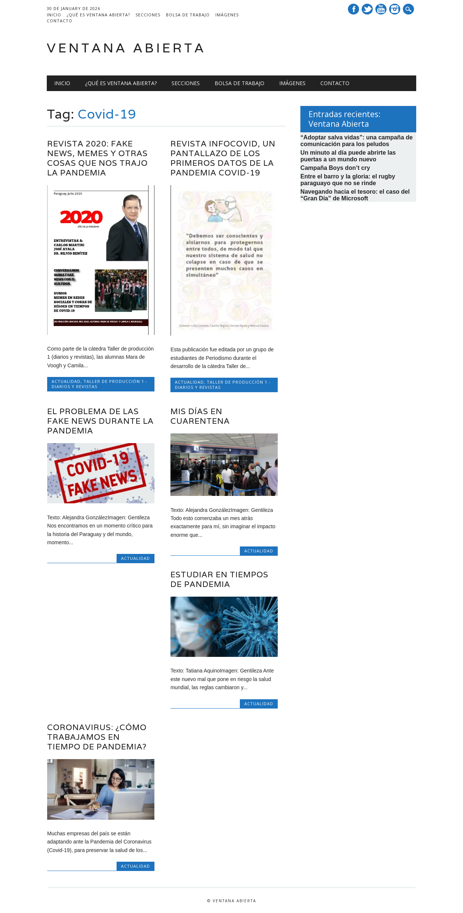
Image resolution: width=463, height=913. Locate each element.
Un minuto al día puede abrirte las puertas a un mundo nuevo (348, 155)
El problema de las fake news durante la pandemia (100, 421)
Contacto (59, 20)
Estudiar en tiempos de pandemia (219, 579)
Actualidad (66, 381)
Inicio (54, 14)
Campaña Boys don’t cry (335, 168)
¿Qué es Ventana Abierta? (98, 14)
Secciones (148, 14)
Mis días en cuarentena (200, 416)
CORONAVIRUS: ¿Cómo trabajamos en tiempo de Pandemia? (97, 737)
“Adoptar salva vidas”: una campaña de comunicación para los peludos (356, 140)
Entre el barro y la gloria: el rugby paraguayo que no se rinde (347, 179)
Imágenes (227, 14)
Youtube (381, 9)
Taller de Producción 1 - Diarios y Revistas (99, 383)
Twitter (367, 9)
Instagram (394, 9)
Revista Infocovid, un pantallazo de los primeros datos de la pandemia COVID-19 (222, 158)
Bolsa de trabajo (188, 14)
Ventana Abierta (126, 47)
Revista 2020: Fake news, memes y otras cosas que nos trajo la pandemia (97, 158)
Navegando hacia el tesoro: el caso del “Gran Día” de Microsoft (355, 194)
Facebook (353, 9)
